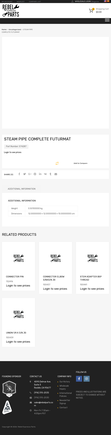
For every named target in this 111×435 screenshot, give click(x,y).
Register (95, 2)
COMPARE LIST (35, 2)
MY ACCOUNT (7, 2)
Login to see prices (12, 152)
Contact (63, 407)
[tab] (21, 189)
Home (4, 29)
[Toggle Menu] (107, 21)
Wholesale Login (83, 1)
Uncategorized (15, 29)
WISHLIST (21, 2)
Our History (65, 381)
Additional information (21, 189)
